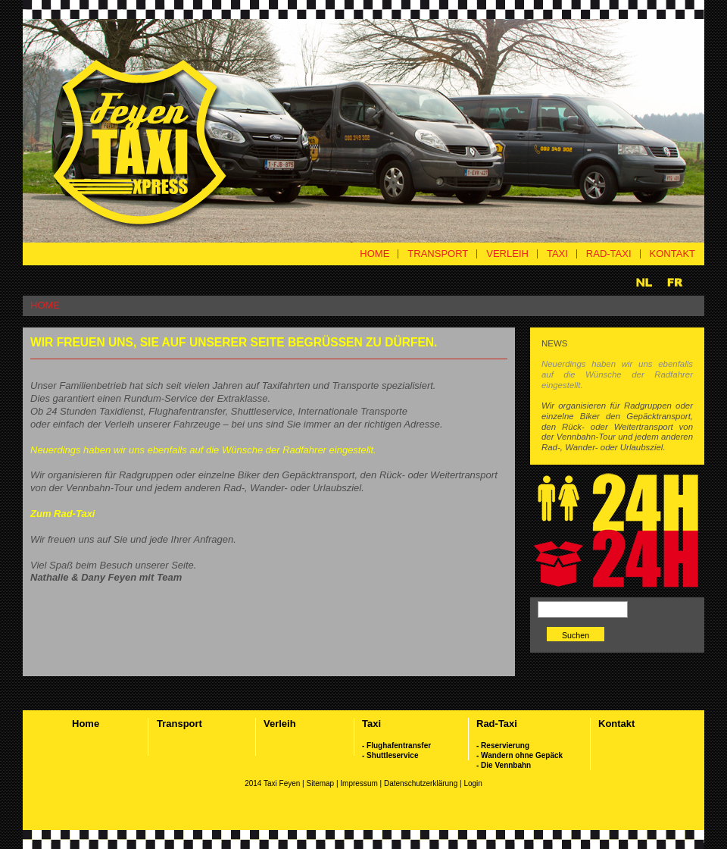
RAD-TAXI (609, 253)
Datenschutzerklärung (422, 783)
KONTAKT (672, 253)
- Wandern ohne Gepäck (519, 755)
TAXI (557, 253)
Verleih (280, 723)
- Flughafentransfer (396, 745)
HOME (374, 253)
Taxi (371, 723)
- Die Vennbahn (503, 765)
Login (472, 783)
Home (85, 723)
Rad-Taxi (496, 723)
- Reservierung (502, 745)
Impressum (359, 783)
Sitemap (320, 783)
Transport (179, 723)
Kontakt (616, 723)
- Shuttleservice (390, 755)
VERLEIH (507, 253)
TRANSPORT (437, 253)
